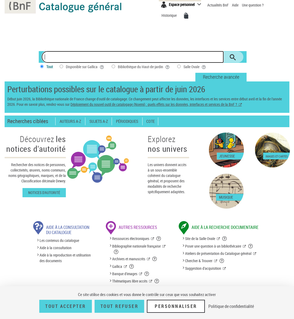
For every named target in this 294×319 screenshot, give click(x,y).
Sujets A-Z (98, 121)
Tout (49, 66)
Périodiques (127, 121)
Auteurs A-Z (70, 121)
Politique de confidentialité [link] (231, 306)
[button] (158, 238)
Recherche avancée (221, 77)
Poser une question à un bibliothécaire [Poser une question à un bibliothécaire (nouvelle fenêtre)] (213, 246)
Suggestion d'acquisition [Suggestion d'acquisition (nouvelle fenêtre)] (203, 268)
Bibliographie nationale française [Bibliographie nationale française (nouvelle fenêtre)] (136, 246)
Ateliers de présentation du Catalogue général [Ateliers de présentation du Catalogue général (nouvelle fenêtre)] (218, 253)
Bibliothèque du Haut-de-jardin (144, 67)
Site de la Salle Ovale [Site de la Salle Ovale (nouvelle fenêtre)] (200, 238)
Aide (235, 5)
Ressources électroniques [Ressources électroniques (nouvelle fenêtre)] (130, 238)
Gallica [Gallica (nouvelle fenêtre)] (117, 266)
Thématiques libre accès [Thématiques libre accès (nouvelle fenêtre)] (129, 281)
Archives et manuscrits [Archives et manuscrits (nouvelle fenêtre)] (128, 258)
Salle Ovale (195, 67)
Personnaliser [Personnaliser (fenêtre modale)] (176, 306)
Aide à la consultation (56, 247)
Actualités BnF (218, 5)
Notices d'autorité (44, 192)
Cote (150, 121)
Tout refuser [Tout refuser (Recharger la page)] (119, 306)
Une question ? (253, 5)
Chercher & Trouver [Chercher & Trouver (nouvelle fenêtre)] (198, 260)
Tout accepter (65, 306)
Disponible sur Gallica (85, 67)
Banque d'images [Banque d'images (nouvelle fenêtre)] (124, 273)
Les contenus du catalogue (59, 240)
